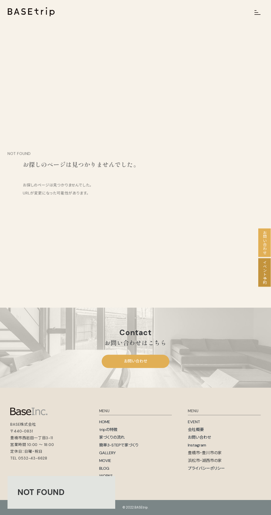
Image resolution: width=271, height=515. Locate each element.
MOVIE (105, 460)
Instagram (197, 445)
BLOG (104, 468)
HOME (104, 421)
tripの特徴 (108, 429)
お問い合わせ (135, 361)
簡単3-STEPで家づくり (118, 445)
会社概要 (196, 429)
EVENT (194, 421)
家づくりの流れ (112, 437)
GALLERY (107, 452)
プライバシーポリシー (206, 468)
